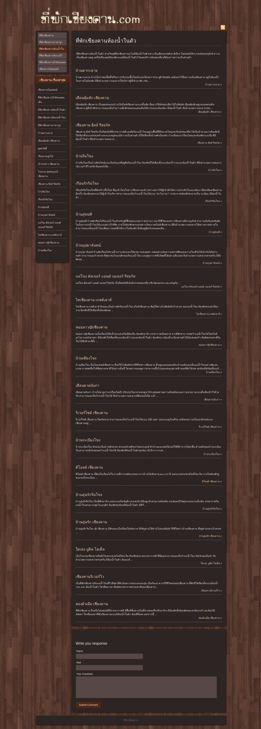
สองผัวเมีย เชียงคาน (92, 604)
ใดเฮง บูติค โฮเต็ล (90, 549)
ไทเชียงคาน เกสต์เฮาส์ (50, 234)
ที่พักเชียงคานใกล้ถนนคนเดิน (52, 65)
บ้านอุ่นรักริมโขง (89, 495)
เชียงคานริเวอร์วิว (90, 577)
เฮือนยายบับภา (87, 385)
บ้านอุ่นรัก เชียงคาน (91, 522)
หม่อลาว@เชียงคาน (48, 242)
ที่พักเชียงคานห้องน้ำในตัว (51, 49)
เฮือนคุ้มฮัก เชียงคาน (49, 140)
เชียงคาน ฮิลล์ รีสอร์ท (49, 184)
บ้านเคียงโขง (45, 250)
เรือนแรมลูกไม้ (45, 156)
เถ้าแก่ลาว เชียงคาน (48, 164)
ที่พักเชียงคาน (46, 35)
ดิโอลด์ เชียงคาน (89, 467)
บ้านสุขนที (43, 207)
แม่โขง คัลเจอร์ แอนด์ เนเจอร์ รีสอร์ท (105, 276)
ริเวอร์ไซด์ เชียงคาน (92, 413)
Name (79, 651)
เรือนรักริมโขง (45, 199)
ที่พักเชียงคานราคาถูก (50, 42)
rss (222, 27)
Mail (78, 662)
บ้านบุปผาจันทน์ (46, 215)
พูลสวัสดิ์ (42, 148)
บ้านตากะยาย (45, 133)
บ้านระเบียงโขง (88, 440)
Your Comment (84, 674)
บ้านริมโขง (44, 191)
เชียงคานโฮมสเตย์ (49, 69)
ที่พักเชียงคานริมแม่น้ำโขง (51, 58)
